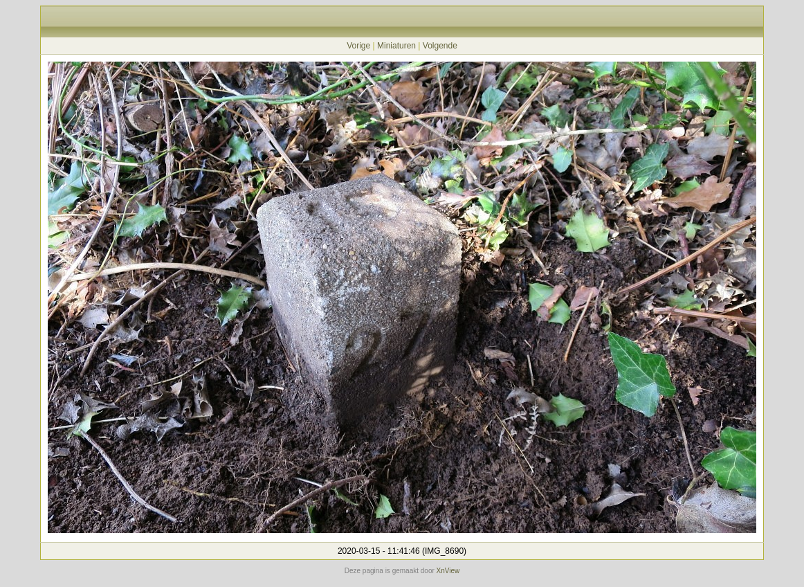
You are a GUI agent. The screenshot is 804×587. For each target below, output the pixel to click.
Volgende (440, 46)
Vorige (358, 46)
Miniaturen (396, 46)
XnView (448, 571)
